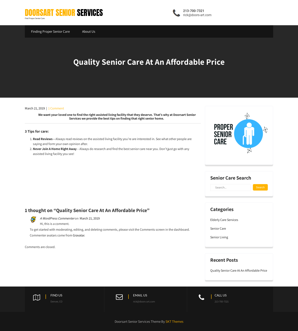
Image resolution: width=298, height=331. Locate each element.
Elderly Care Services (224, 220)
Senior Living (219, 237)
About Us (88, 31)
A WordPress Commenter (57, 218)
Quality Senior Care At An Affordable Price (238, 270)
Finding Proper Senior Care (50, 31)
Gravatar (78, 235)
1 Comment (56, 108)
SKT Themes (174, 321)
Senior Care (218, 228)
